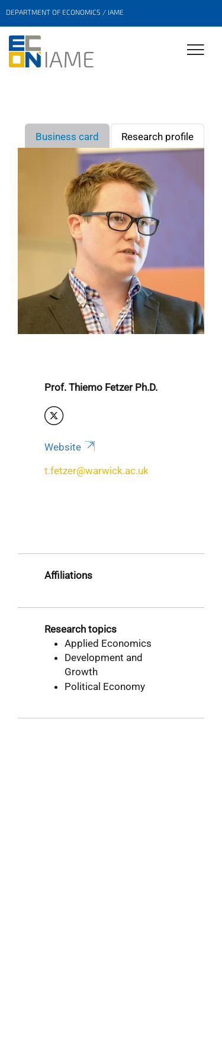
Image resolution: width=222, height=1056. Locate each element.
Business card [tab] (67, 136)
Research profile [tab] (157, 136)
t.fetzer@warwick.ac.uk (96, 471)
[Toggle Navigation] (195, 50)
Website (70, 447)
